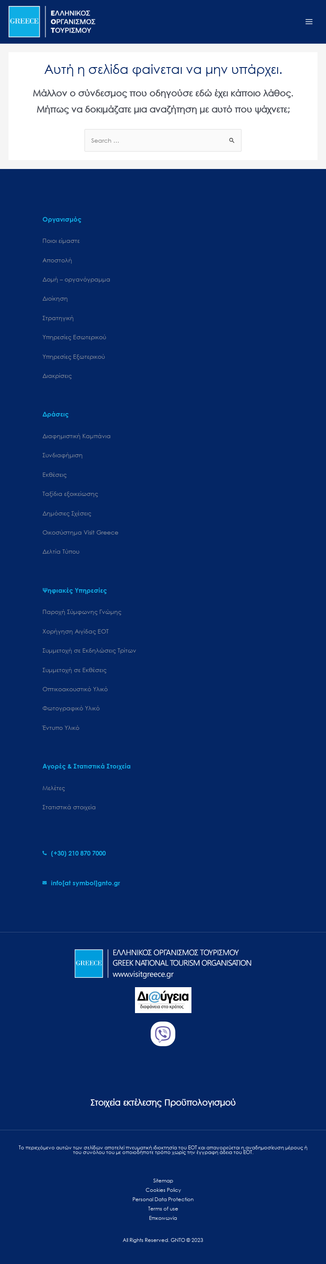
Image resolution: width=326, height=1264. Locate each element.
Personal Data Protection (163, 1199)
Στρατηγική (58, 318)
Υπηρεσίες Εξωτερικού (73, 356)
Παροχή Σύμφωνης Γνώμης (81, 612)
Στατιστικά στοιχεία (69, 807)
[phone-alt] (74, 853)
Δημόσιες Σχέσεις (66, 513)
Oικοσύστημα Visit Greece (80, 532)
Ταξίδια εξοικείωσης (70, 494)
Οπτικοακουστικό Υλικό (75, 689)
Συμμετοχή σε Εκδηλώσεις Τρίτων (89, 650)
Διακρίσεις (57, 376)
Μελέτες (53, 788)
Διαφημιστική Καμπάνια (76, 436)
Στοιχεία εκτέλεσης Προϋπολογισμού (163, 1102)
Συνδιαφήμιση (62, 455)
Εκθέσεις (54, 474)
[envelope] (81, 883)
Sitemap (163, 1180)
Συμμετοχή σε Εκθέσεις (74, 670)
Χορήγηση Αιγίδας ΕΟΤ (75, 631)
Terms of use (163, 1208)
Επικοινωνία (163, 1218)
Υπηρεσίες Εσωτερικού (74, 337)
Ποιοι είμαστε (61, 240)
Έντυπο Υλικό (60, 727)
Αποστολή (57, 260)
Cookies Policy (163, 1190)
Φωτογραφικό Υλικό (71, 708)
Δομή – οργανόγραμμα (76, 279)
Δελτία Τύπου (60, 551)
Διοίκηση (55, 298)
